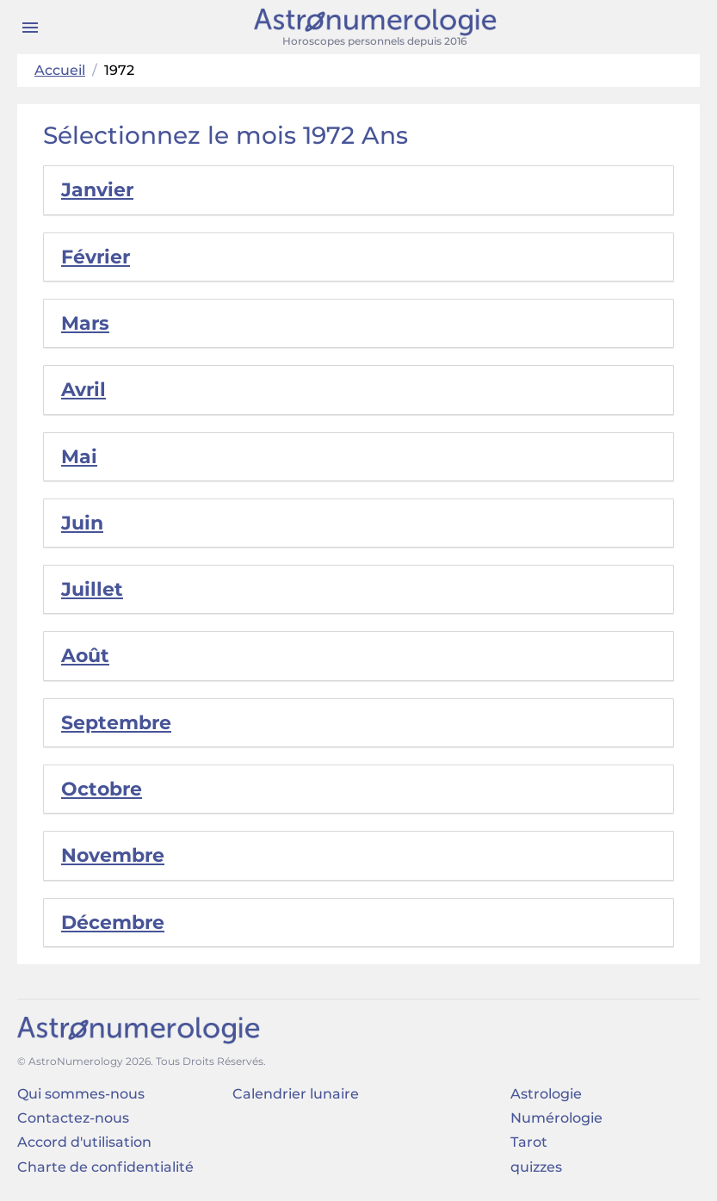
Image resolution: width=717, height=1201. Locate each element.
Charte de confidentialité (105, 1167)
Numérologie (556, 1118)
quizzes (536, 1167)
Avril (83, 389)
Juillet (92, 589)
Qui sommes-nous (81, 1094)
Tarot (528, 1142)
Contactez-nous (73, 1118)
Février (95, 257)
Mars (85, 323)
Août (85, 655)
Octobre (101, 789)
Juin (82, 523)
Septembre (116, 722)
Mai (79, 456)
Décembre (112, 922)
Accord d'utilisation (84, 1142)
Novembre (112, 855)
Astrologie (546, 1094)
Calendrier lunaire (295, 1094)
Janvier (97, 189)
